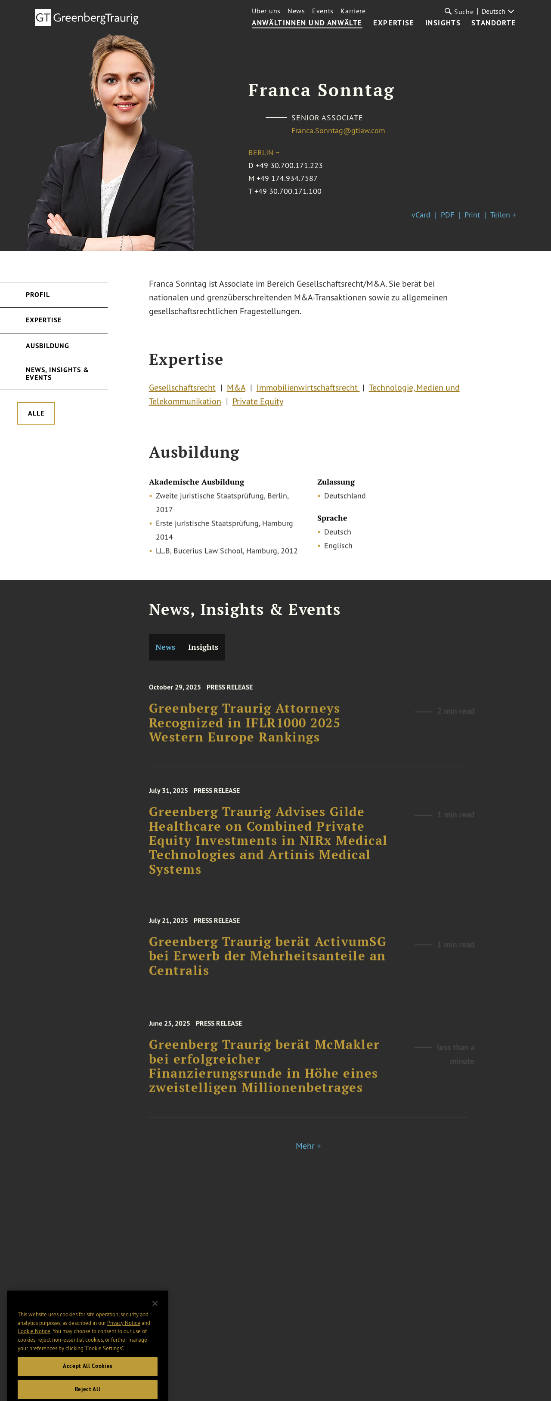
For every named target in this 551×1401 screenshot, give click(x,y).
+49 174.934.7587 (287, 178)
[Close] (155, 1321)
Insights (443, 23)
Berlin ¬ (263, 152)
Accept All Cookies (87, 1384)
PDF (447, 215)
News (296, 11)
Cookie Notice (34, 1349)
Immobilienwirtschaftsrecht (308, 390)
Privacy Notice (123, 1340)
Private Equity (257, 404)
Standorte (493, 23)
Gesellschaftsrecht (182, 390)
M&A (236, 390)
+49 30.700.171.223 (289, 165)
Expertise (393, 23)
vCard (421, 215)
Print (472, 215)
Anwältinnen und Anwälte (307, 23)
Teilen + (503, 215)
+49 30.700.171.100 (288, 191)
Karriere (353, 11)
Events (323, 11)
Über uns (266, 11)
